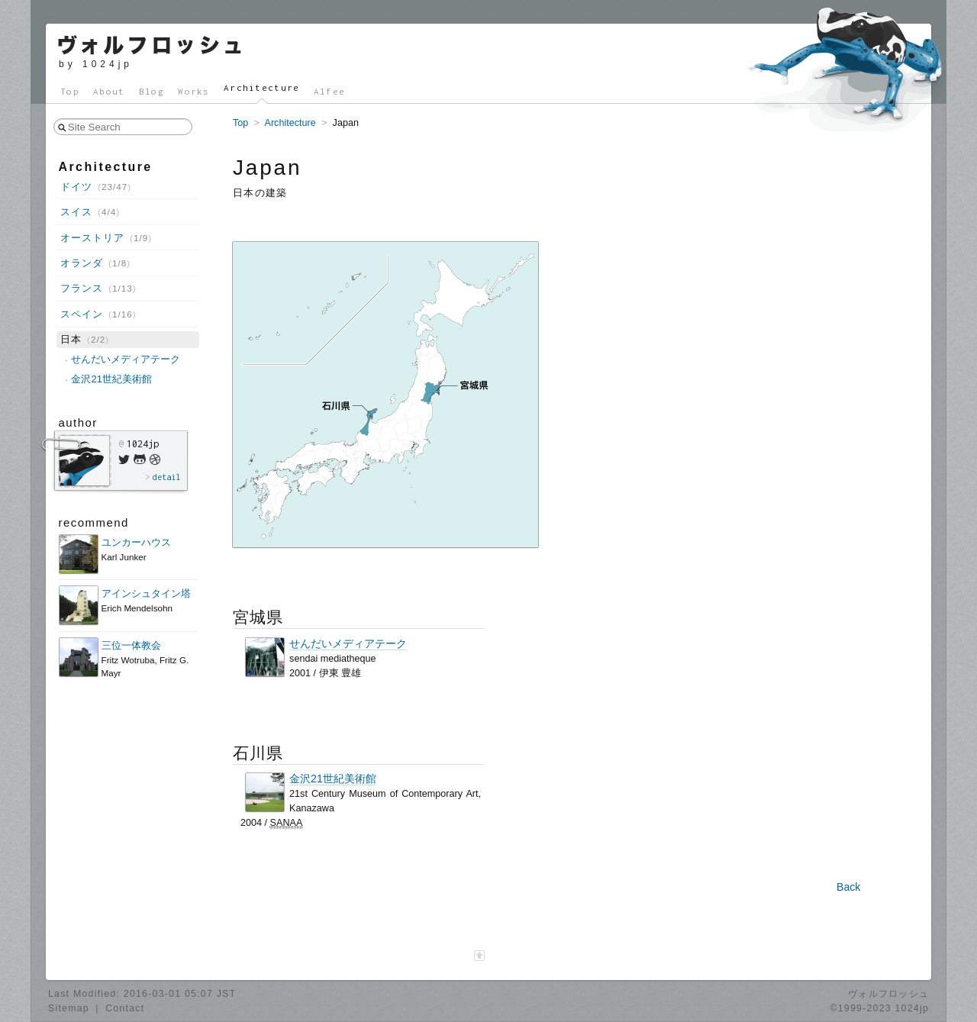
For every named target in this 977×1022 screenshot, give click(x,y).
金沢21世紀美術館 (332, 778)
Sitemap (68, 1008)
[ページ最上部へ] (479, 955)
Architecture (262, 87)
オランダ (95, 263)
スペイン (98, 314)
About (109, 91)
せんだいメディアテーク (348, 643)
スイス (90, 212)
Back (848, 887)
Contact (124, 1008)
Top (69, 91)
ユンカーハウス (136, 542)
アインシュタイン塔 (146, 593)
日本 (84, 339)
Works (194, 91)
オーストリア (106, 237)
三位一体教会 (131, 645)
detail (166, 477)
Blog (151, 91)
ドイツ (95, 186)
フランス (98, 288)
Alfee (330, 91)
